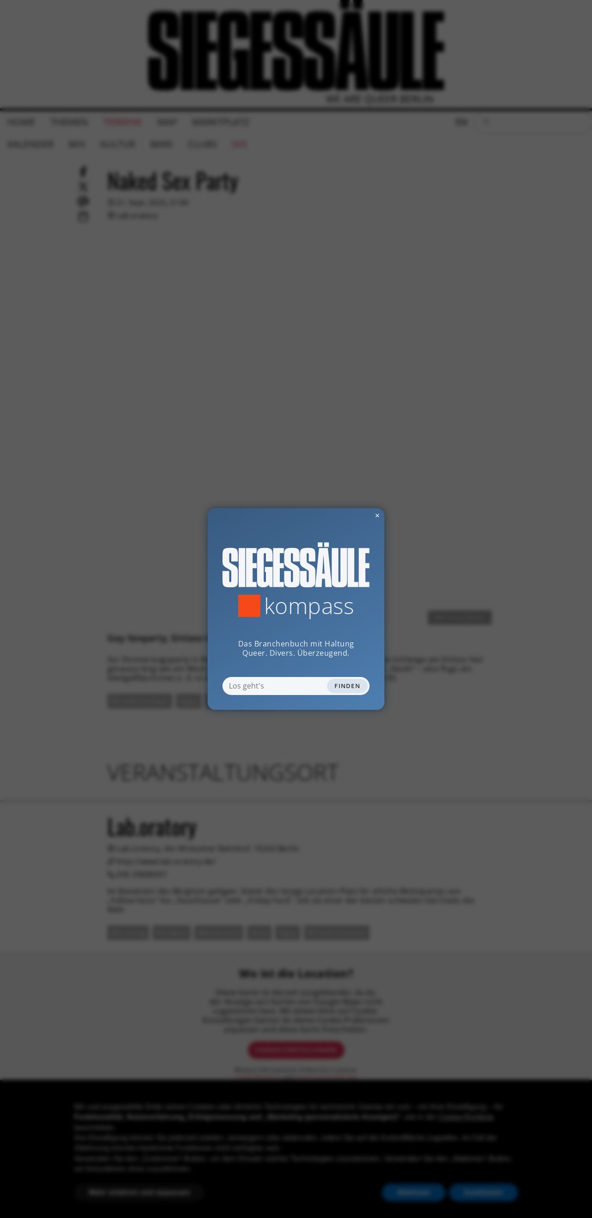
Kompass (309, 606)
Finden (347, 686)
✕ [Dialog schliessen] (355, 515)
